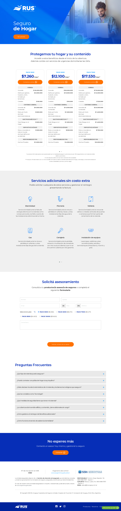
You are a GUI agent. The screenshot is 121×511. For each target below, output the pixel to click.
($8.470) (65, 312)
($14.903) (29, 316)
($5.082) (47, 312)
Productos (87, 506)
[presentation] (60, 336)
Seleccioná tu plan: (26, 312)
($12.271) (84, 312)
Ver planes (21, 37)
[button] (60, 151)
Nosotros (95, 506)
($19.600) (49, 316)
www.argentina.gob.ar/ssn (60, 473)
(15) (78, 306)
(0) (63, 306)
